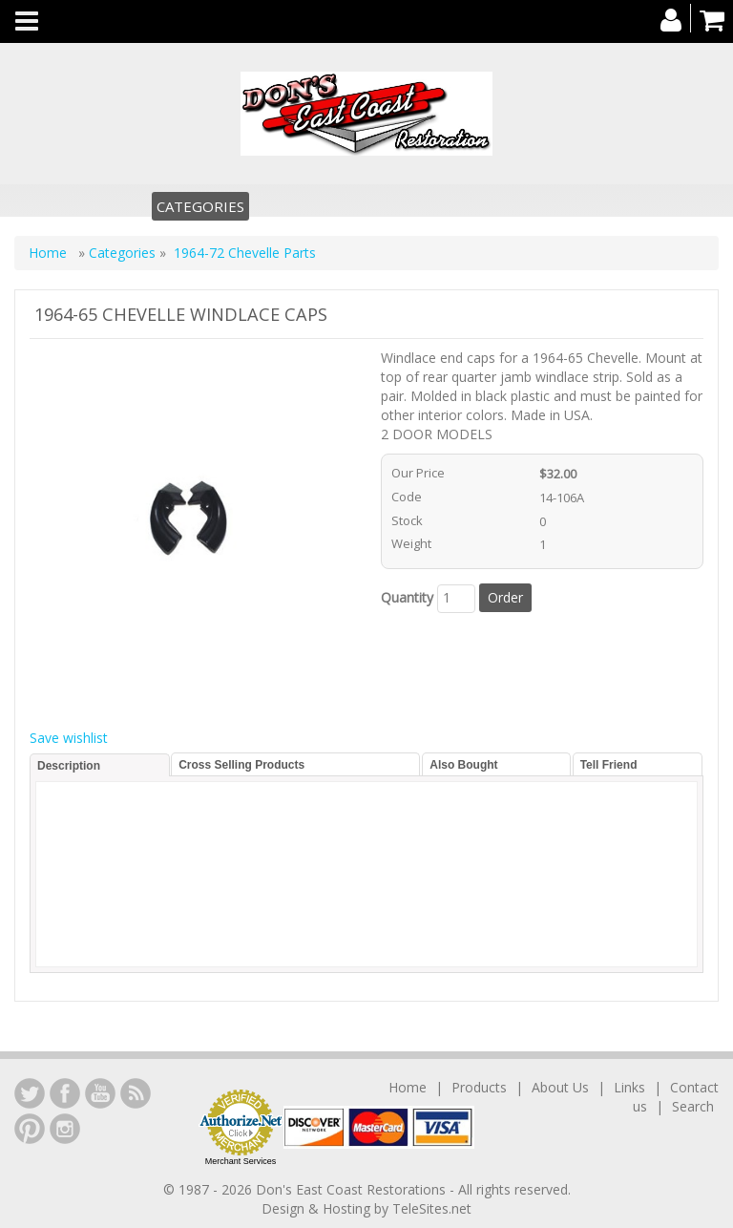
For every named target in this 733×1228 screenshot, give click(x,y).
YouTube (100, 1093)
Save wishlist (69, 738)
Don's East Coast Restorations (353, 1189)
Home (50, 252)
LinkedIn (29, 1093)
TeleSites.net (431, 1208)
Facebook (65, 1093)
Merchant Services (241, 1161)
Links (629, 1087)
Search (693, 1106)
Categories (200, 206)
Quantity (407, 597)
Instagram (65, 1128)
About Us (560, 1087)
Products (479, 1087)
